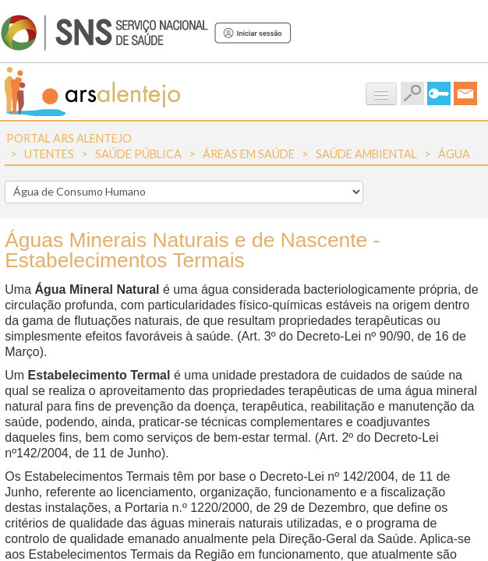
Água (454, 154)
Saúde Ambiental (366, 154)
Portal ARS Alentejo (69, 138)
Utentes (49, 154)
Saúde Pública (138, 154)
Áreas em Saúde (249, 154)
